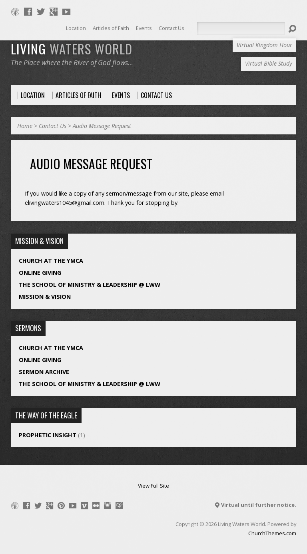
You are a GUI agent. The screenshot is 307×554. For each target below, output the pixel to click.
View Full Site (153, 485)
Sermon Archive (44, 372)
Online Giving (40, 272)
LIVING (71, 48)
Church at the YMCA (51, 260)
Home (24, 126)
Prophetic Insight (47, 435)
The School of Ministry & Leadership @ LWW (89, 284)
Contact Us (52, 126)
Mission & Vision (45, 296)
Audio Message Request (102, 126)
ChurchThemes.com (272, 533)
